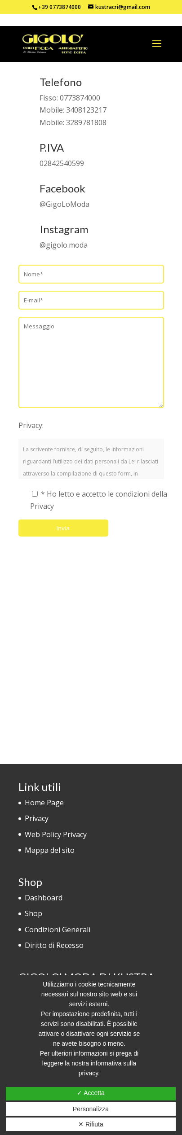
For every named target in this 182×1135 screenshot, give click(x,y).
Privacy (37, 818)
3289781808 (86, 122)
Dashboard (43, 898)
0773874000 (80, 98)
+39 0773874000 (59, 7)
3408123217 (86, 110)
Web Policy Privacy (56, 834)
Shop (33, 913)
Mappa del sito (50, 850)
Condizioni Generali (57, 929)
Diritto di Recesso (54, 945)
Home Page (44, 803)
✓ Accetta (91, 1092)
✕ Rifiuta (90, 1124)
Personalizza (91, 1109)
